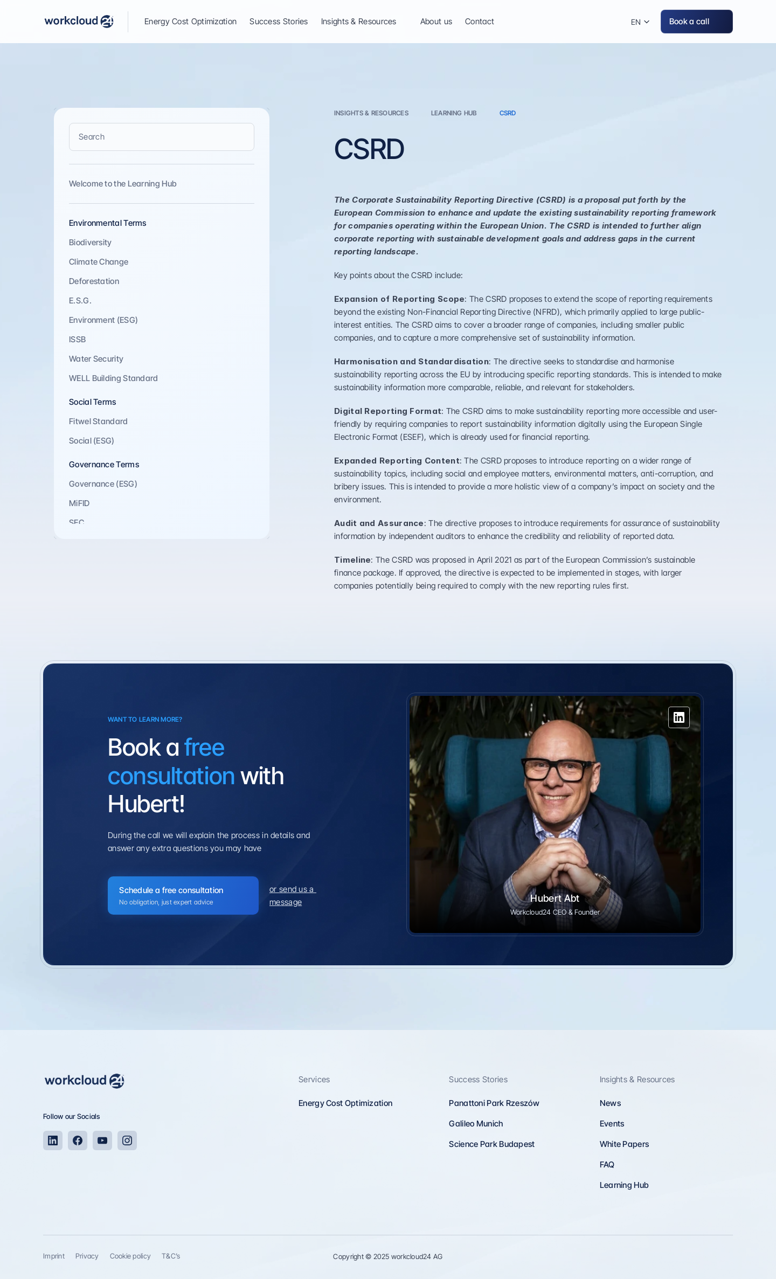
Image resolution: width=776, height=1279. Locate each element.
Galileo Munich (476, 1123)
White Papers (624, 1144)
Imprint (54, 1256)
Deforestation (94, 281)
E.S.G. (80, 300)
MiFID (79, 503)
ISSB (77, 339)
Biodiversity (90, 242)
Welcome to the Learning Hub (123, 183)
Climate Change (98, 262)
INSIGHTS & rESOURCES (371, 113)
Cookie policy (130, 1256)
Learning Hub (624, 1185)
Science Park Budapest (492, 1144)
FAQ (607, 1164)
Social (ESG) (92, 440)
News (610, 1103)
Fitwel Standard (98, 421)
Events (612, 1123)
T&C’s (171, 1256)
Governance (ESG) (103, 484)
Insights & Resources (637, 1079)
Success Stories (478, 1079)
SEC (76, 522)
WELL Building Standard (113, 378)
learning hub (454, 113)
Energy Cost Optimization (345, 1103)
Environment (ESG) (103, 320)
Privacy (87, 1256)
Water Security (96, 359)
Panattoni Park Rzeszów (494, 1103)
